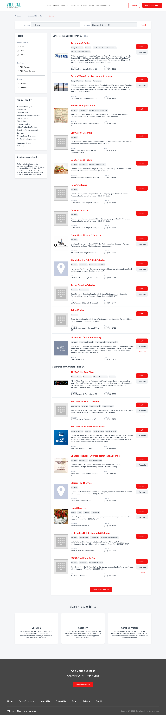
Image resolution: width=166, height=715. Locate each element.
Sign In (134, 5)
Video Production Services (27, 127)
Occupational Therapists (26, 136)
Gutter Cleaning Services (27, 139)
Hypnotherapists (23, 124)
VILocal (18, 16)
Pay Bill (91, 5)
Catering (23, 83)
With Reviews (25, 67)
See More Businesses (101, 589)
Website (142, 52)
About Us (64, 5)
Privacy (86, 701)
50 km (22, 51)
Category (26, 25)
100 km (22, 55)
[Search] (143, 24)
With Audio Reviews (27, 71)
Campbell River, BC (35, 16)
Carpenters (21, 109)
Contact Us (74, 5)
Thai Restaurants (24, 112)
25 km (22, 47)
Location (86, 25)
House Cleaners (23, 118)
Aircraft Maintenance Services (28, 115)
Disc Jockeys (22, 121)
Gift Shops (21, 146)
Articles (84, 5)
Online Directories (27, 701)
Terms (74, 701)
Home (49, 5)
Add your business (103, 5)
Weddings (23, 87)
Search (56, 5)
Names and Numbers (26, 711)
